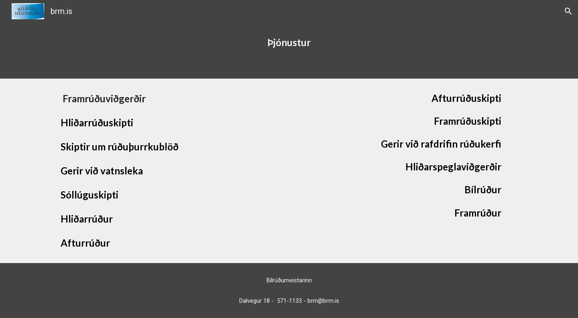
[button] (568, 11)
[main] (289, 50)
